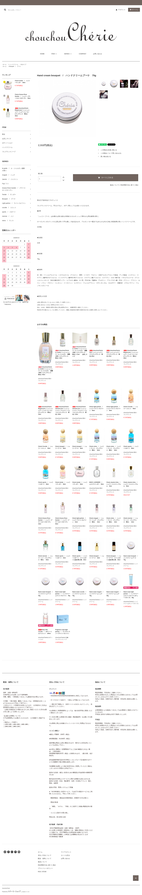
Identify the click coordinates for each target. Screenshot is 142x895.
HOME (42, 54)
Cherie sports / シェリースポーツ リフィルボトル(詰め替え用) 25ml (79, 558)
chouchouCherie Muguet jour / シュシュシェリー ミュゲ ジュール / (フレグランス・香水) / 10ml (45, 410)
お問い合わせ (97, 54)
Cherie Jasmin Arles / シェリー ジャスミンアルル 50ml (130, 484)
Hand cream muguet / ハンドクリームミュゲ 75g (96, 593)
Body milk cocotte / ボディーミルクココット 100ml (45, 631)
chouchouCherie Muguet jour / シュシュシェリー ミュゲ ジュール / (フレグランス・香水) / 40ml (22, 112)
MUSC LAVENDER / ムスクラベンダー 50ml (96, 483)
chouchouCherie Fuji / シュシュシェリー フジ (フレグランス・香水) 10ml (113, 353)
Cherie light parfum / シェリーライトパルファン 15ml (79, 520)
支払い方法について (44, 855)
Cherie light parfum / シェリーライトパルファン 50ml (96, 408)
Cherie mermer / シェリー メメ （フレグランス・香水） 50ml (45, 558)
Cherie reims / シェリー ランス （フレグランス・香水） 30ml (113, 448)
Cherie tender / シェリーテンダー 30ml (62, 483)
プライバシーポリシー (45, 868)
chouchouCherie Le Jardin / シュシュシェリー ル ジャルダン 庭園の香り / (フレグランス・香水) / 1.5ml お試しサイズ (79, 351)
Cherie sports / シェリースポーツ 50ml (130, 447)
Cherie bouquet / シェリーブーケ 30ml (79, 447)
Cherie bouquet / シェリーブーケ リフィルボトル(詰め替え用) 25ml (113, 558)
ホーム (4, 64)
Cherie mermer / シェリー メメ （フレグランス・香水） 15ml (130, 520)
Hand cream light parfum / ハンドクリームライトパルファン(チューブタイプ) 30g (130, 594)
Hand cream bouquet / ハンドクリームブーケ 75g (130, 558)
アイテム (133, 9)
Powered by (15, 891)
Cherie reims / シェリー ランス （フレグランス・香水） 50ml (96, 448)
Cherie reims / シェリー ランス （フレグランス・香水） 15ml (113, 520)
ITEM (54, 54)
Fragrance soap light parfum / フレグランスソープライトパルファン (62, 631)
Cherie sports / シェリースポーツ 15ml (62, 557)
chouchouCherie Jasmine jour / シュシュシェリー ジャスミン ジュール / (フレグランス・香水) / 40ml (62, 410)
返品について (114, 185)
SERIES (68, 54)
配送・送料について (44, 858)
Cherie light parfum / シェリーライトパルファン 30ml (113, 408)
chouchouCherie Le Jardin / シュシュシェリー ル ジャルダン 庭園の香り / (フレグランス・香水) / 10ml (62, 354)
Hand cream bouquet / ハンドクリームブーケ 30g (45, 593)
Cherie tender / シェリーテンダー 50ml (22, 81)
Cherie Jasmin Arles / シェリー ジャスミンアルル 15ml (113, 484)
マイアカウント (66, 852)
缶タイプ (23, 64)
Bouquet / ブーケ (15, 66)
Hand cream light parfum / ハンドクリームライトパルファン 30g (62, 593)
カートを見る (65, 855)
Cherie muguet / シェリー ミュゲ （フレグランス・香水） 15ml (96, 520)
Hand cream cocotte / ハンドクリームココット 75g (79, 593)
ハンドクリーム (13, 64)
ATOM (44, 871)
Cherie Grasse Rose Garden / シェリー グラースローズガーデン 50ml (22, 96)
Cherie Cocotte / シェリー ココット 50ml (130, 407)
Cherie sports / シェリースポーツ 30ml (45, 483)
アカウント (121, 9)
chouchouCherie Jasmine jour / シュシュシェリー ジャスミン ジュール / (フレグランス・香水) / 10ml (79, 410)
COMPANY (82, 54)
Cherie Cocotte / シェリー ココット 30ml (45, 447)
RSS (39, 871)
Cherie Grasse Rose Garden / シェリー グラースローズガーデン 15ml (45, 521)
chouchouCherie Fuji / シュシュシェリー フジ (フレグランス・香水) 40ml (96, 353)
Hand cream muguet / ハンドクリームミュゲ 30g (113, 593)
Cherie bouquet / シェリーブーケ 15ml (96, 557)
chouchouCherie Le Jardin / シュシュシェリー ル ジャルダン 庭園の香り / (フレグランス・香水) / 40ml (45, 370)
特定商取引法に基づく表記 (129, 185)
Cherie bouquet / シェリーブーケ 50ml (62, 447)
